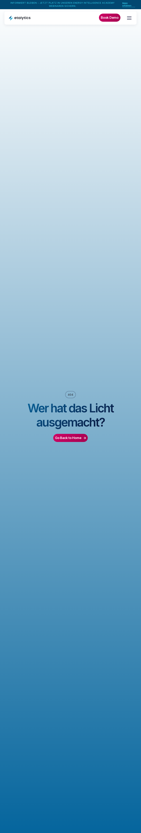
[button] (128, 18)
